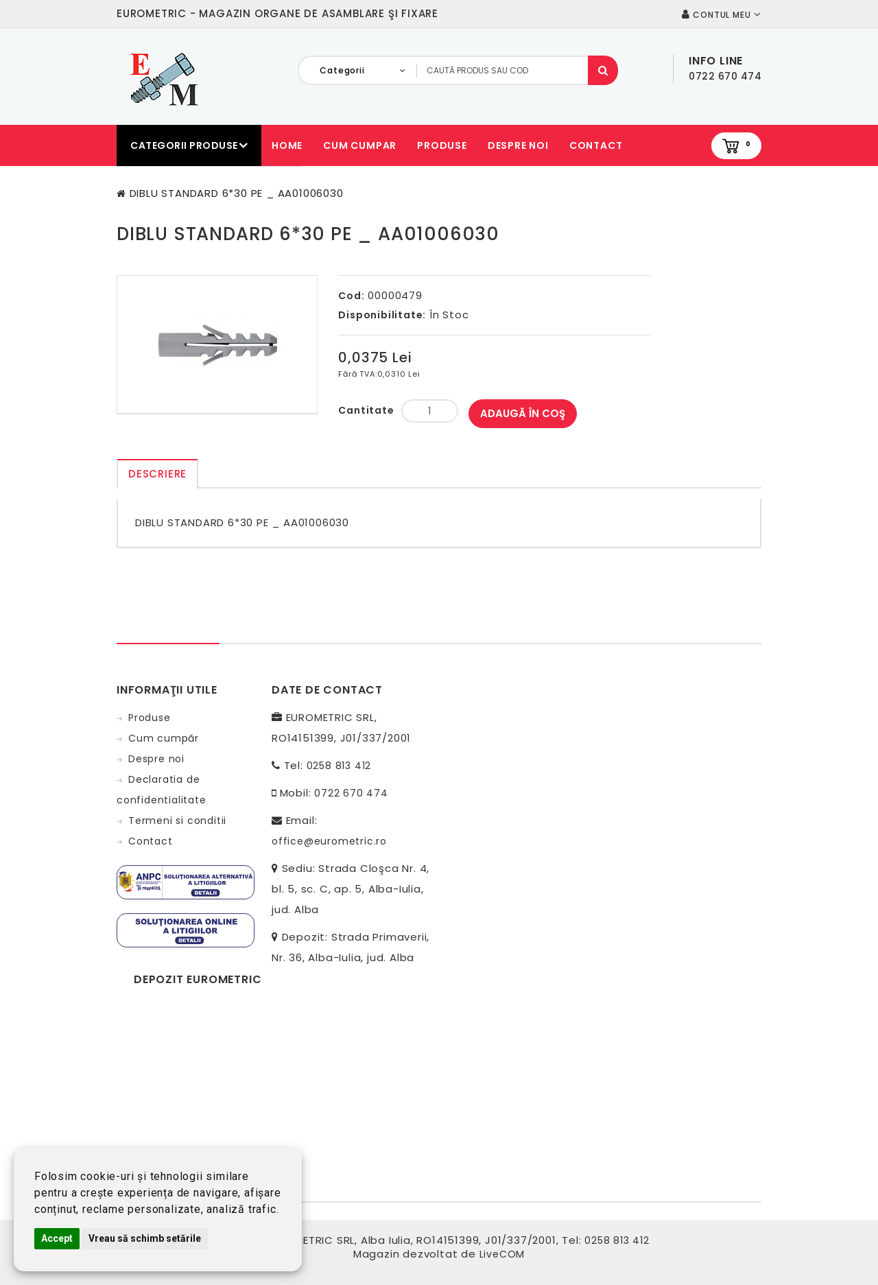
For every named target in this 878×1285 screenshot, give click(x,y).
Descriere (157, 474)
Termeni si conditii (177, 820)
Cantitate (366, 410)
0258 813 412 (339, 766)
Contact (596, 145)
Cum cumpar (359, 145)
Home (287, 145)
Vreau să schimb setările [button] (144, 1238)
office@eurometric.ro (329, 841)
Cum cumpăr (163, 738)
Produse (442, 145)
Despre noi (518, 145)
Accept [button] (57, 1238)
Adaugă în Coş (522, 413)
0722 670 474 (351, 793)
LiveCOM (502, 1254)
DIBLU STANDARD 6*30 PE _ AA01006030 (237, 193)
